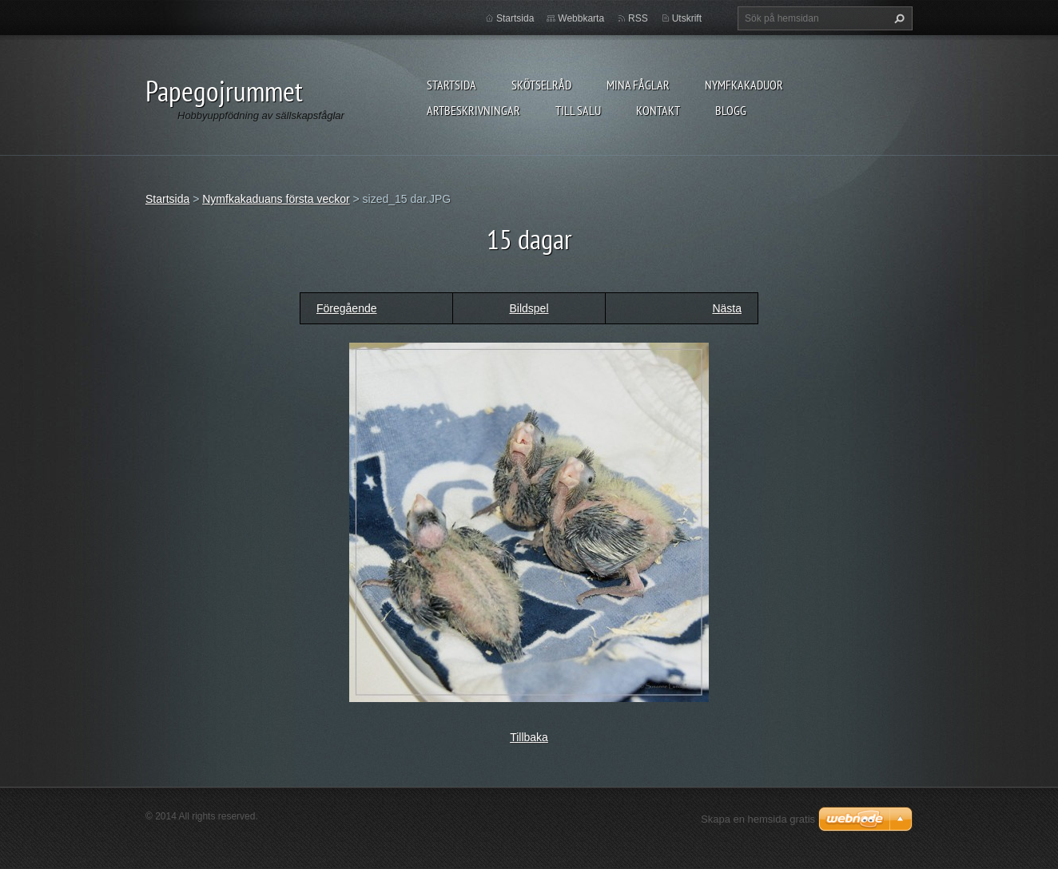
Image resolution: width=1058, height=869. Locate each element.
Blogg (730, 110)
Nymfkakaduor (744, 85)
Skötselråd (541, 85)
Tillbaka (529, 737)
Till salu (578, 110)
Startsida (451, 85)
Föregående (346, 308)
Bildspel (528, 308)
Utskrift (687, 18)
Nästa (727, 308)
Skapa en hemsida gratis (758, 819)
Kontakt (658, 110)
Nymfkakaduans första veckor (275, 198)
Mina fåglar (638, 85)
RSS (638, 18)
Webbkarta (581, 18)
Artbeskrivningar (473, 110)
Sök (897, 18)
